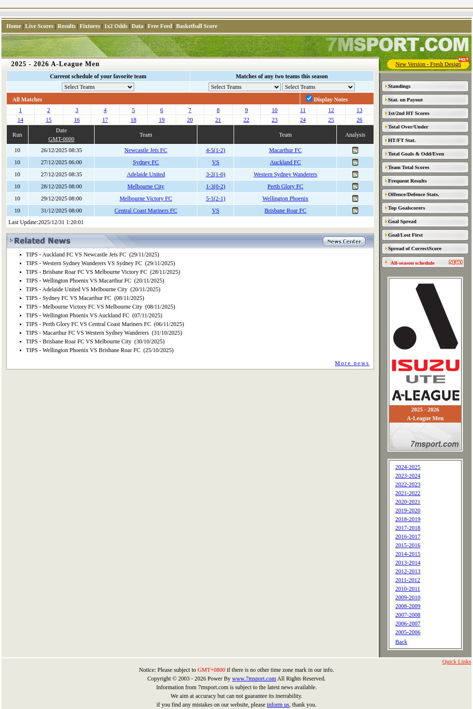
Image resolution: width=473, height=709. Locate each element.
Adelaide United (146, 174)
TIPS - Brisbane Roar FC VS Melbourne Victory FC (87, 272)
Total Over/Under (408, 126)
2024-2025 (407, 467)
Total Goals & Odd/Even (416, 153)
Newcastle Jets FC (146, 150)
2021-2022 (407, 493)
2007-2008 (407, 614)
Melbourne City (145, 186)
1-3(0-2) (215, 186)
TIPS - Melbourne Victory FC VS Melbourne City (84, 306)
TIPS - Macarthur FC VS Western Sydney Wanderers (87, 332)
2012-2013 (407, 571)
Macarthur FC (285, 150)
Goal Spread (402, 221)
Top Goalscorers (406, 208)
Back (401, 641)
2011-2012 (407, 580)
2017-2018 (407, 528)
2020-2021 (407, 501)
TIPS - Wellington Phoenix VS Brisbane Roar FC (83, 350)
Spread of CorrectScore (415, 248)
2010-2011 (407, 588)
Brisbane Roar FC (285, 210)
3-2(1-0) (215, 174)
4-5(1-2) (215, 150)
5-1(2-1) (215, 198)
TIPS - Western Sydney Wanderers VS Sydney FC (84, 263)
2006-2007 (407, 623)
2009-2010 (407, 597)
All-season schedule (412, 263)
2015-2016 (407, 545)
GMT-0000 (61, 139)
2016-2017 (407, 536)
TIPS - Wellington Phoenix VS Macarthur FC (79, 280)
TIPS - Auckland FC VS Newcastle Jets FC (76, 254)
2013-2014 (407, 562)
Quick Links (456, 661)
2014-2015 (407, 554)
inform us (278, 704)
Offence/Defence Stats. (413, 194)
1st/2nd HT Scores (409, 113)
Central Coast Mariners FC (145, 210)
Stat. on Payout (405, 99)
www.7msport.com (254, 678)
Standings (399, 86)
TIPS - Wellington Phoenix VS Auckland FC (78, 315)
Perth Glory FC (285, 186)
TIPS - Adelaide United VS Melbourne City (76, 289)
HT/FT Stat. (402, 140)
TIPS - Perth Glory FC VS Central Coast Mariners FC (88, 324)
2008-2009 (407, 606)
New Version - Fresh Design (432, 63)
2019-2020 (407, 510)
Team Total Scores (409, 167)
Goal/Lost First (405, 235)
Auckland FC (285, 162)
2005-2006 (407, 632)
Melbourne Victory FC (146, 198)
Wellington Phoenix (285, 198)
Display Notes (331, 99)
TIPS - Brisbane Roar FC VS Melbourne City (79, 341)
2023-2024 (407, 475)
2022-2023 (407, 484)
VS (215, 162)
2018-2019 (407, 519)
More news (352, 363)
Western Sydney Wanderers (285, 174)
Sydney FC (146, 162)
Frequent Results (407, 181)
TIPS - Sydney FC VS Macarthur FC (68, 298)
